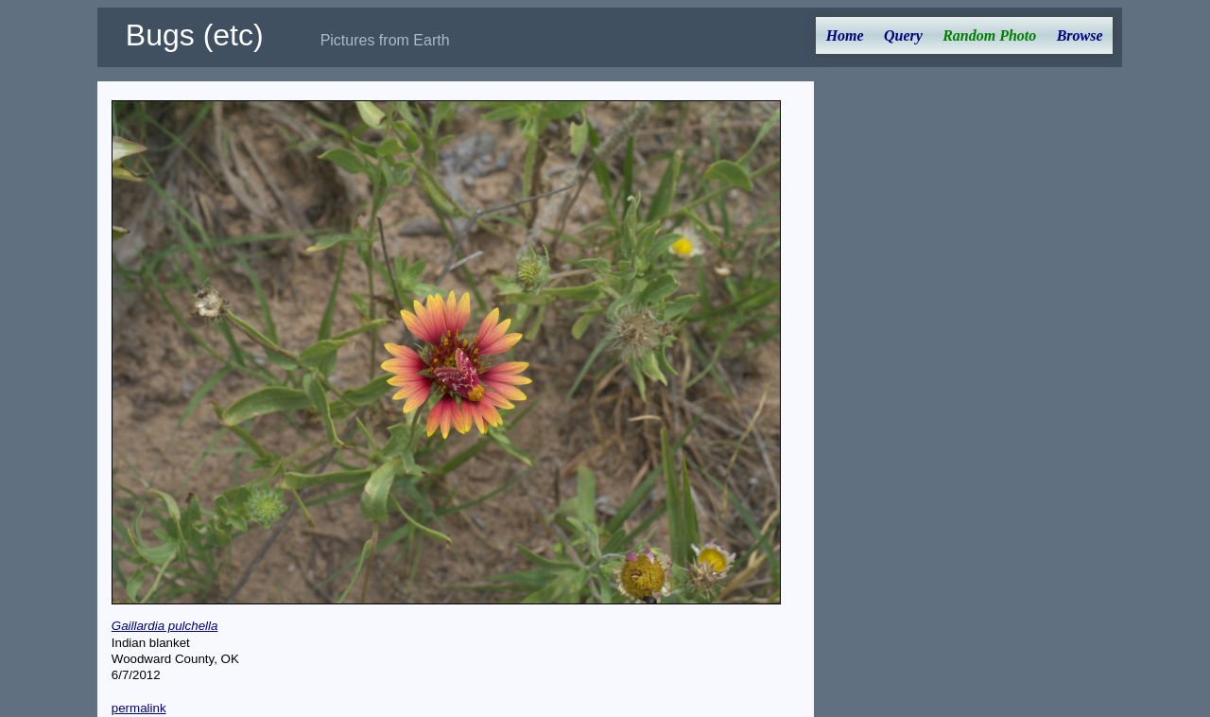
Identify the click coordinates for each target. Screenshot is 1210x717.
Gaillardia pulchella (165, 626)
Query (903, 35)
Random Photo (989, 35)
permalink (139, 708)
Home (845, 35)
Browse (1080, 35)
